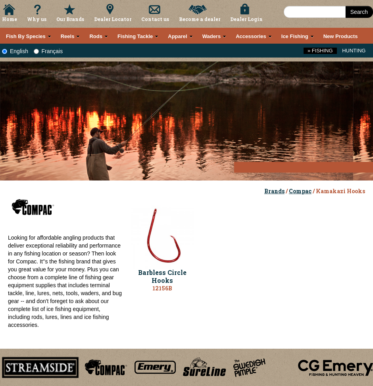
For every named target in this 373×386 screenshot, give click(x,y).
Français (48, 51)
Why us (36, 19)
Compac (300, 191)
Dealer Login (246, 19)
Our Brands (70, 19)
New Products (340, 36)
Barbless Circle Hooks (162, 276)
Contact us (155, 19)
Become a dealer (199, 19)
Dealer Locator (112, 19)
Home (9, 19)
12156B (162, 288)
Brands (274, 191)
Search (359, 12)
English (15, 51)
